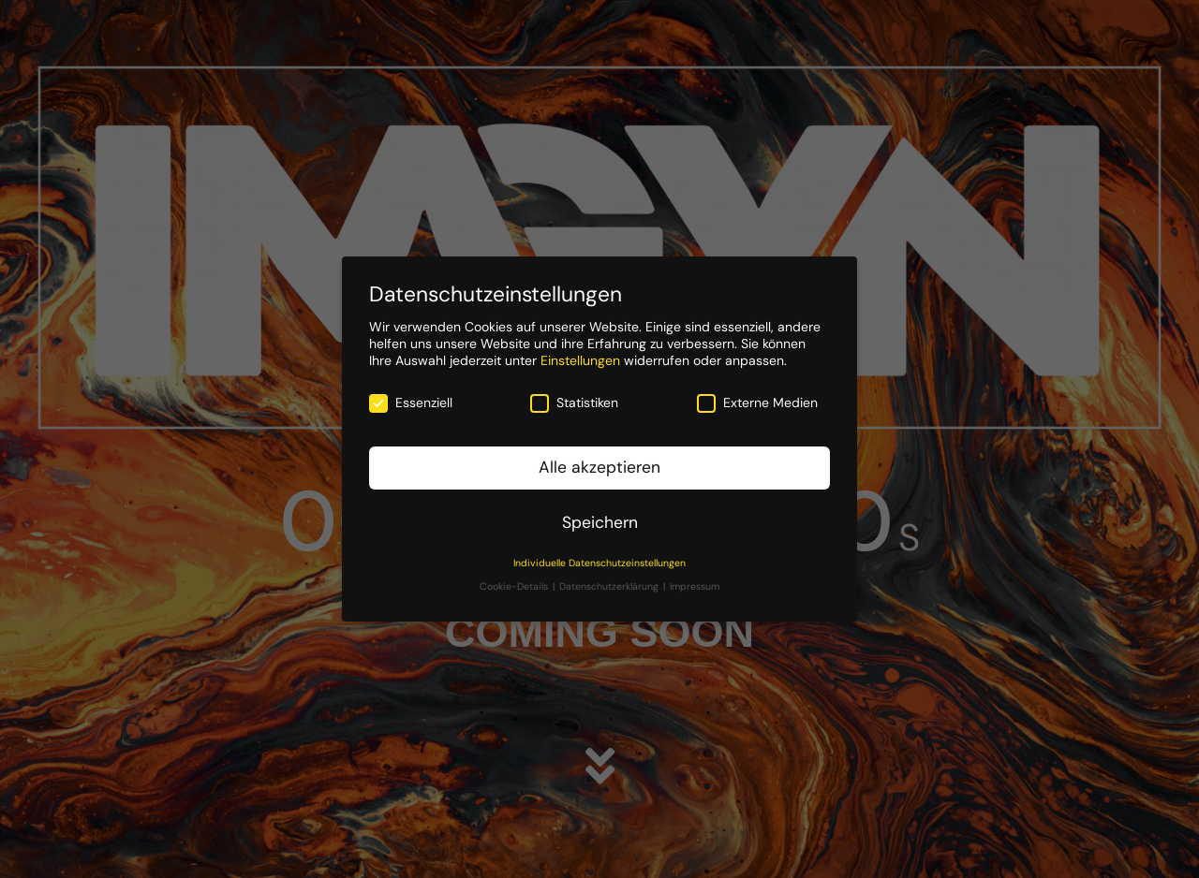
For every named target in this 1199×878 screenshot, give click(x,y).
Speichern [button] (600, 522)
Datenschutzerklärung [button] (610, 586)
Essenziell (410, 402)
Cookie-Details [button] (515, 586)
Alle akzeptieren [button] (599, 467)
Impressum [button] (694, 586)
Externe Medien (757, 402)
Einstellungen (580, 360)
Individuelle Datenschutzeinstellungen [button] (599, 563)
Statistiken (574, 402)
